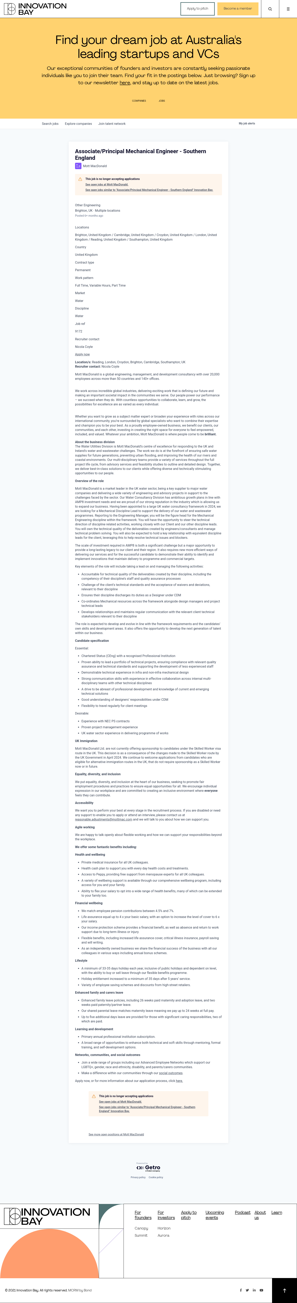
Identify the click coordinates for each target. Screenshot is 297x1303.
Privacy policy (138, 1177)
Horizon (164, 1229)
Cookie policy (156, 1177)
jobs (50, 124)
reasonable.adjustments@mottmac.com (103, 819)
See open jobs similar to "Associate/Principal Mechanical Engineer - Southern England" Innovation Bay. (149, 190)
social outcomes (171, 1073)
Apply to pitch (197, 8)
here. (179, 1081)
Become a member (238, 8)
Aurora (163, 1236)
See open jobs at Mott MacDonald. (106, 184)
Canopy (141, 1229)
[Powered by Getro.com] (148, 1167)
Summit (141, 1236)
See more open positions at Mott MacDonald (116, 1134)
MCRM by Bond (80, 1290)
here (125, 83)
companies (78, 124)
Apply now (82, 354)
